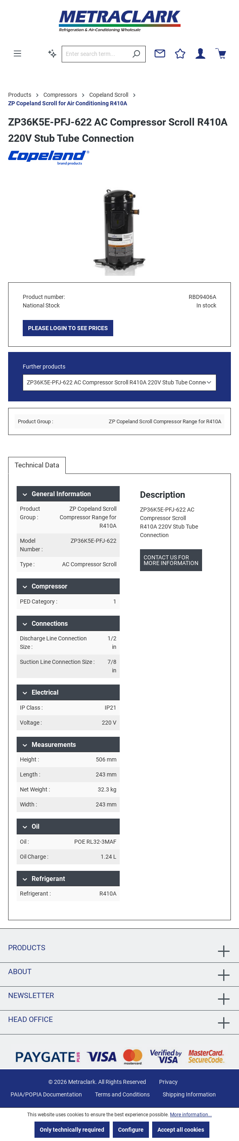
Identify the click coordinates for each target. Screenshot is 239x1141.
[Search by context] (52, 53)
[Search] (136, 54)
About (20, 971)
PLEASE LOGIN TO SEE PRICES (68, 328)
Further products (44, 366)
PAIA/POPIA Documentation (46, 1094)
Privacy (168, 1082)
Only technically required (72, 1129)
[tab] (37, 465)
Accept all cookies (180, 1129)
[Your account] (200, 53)
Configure (131, 1129)
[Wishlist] (180, 53)
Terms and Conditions (122, 1094)
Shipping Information (189, 1094)
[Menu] (17, 53)
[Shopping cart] (221, 53)
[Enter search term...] (94, 54)
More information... (191, 1115)
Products (26, 947)
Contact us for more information (171, 560)
